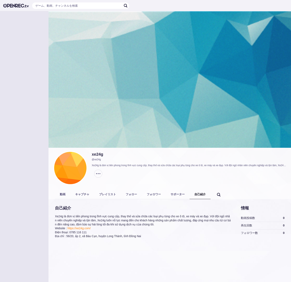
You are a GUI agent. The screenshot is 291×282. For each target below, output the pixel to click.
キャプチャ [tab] (82, 194)
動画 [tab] (62, 194)
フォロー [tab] (131, 194)
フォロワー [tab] (154, 194)
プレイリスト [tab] (107, 194)
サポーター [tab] (178, 194)
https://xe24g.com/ (79, 228)
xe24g (97, 154)
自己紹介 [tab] (200, 194)
